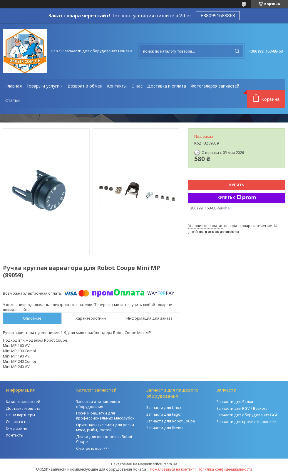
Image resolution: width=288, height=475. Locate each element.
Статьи (12, 100)
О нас (137, 86)
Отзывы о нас (18, 421)
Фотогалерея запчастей (215, 86)
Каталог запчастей (23, 401)
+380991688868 (217, 15)
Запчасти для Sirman (235, 401)
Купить (236, 184)
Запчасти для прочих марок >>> (246, 421)
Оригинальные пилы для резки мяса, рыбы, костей (105, 427)
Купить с (236, 197)
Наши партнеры (20, 414)
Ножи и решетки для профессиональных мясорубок (105, 415)
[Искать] (237, 51)
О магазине (16, 428)
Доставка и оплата (166, 86)
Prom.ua (170, 463)
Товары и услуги (42, 86)
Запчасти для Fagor (164, 414)
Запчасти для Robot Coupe (170, 421)
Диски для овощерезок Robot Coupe (104, 439)
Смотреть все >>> (93, 448)
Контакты (117, 86)
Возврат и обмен (85, 86)
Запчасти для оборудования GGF (247, 414)
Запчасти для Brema (164, 427)
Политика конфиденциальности (225, 469)
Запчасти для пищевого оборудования (98, 404)
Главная (13, 86)
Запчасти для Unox (163, 407)
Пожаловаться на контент (172, 469)
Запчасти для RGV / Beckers (242, 408)
